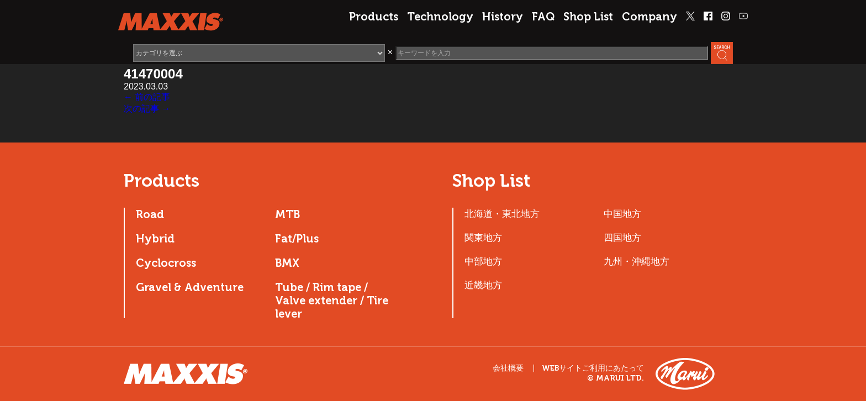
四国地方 (622, 237)
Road (150, 214)
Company (649, 16)
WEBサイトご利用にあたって (593, 368)
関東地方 (483, 237)
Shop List (588, 16)
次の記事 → (147, 108)
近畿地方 (483, 285)
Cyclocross (166, 263)
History (502, 16)
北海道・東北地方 (502, 213)
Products (373, 16)
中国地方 (622, 213)
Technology (440, 16)
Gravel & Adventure (190, 287)
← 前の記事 (147, 97)
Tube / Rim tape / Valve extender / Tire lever (331, 300)
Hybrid (155, 238)
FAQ (543, 16)
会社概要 (508, 368)
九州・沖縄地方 (636, 261)
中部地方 (483, 261)
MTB (287, 214)
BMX (287, 263)
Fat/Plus (297, 238)
